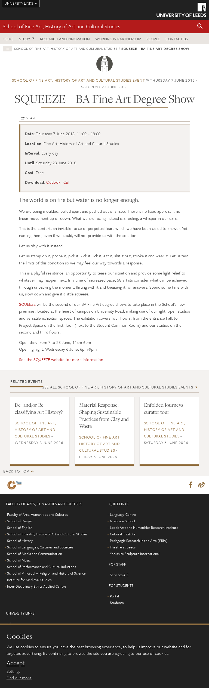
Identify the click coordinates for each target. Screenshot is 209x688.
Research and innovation (65, 39)
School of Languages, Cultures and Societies (40, 547)
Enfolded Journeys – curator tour (165, 408)
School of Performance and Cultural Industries (41, 567)
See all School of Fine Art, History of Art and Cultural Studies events (117, 387)
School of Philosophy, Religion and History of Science (46, 573)
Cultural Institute (123, 534)
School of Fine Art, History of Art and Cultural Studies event (78, 80)
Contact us (176, 39)
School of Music (18, 560)
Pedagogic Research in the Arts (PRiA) (139, 541)
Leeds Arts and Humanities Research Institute (144, 527)
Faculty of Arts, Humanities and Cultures (37, 514)
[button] (200, 26)
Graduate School (122, 521)
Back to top (16, 471)
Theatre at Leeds (123, 547)
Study (24, 39)
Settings (13, 671)
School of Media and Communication (34, 554)
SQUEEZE (27, 304)
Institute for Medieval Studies (29, 580)
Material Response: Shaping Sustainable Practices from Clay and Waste (104, 415)
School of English (19, 527)
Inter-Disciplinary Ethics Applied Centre (36, 586)
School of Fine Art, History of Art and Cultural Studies (61, 26)
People (153, 39)
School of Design (19, 521)
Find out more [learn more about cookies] (19, 678)
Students (117, 603)
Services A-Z (119, 575)
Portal (114, 596)
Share (31, 118)
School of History (20, 541)
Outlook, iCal (57, 182)
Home (8, 39)
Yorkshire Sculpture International (134, 554)
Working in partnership (118, 39)
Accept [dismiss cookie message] (16, 663)
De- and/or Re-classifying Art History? (39, 408)
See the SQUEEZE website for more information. (61, 359)
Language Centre (123, 514)
